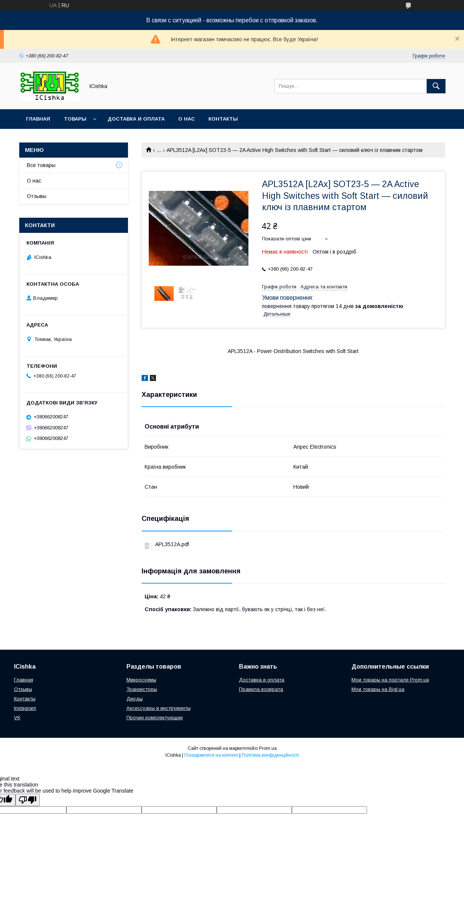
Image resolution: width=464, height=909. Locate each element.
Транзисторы (141, 689)
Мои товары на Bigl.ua (377, 689)
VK (17, 717)
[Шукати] (436, 86)
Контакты (223, 119)
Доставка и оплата (136, 119)
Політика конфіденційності (270, 755)
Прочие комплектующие (154, 717)
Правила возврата (261, 689)
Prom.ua (268, 748)
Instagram (25, 708)
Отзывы (36, 196)
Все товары (41, 165)
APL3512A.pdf (172, 544)
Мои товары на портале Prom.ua (390, 680)
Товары (75, 119)
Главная (38, 119)
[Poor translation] (27, 800)
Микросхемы (141, 680)
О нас (186, 119)
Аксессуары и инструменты (158, 708)
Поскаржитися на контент (211, 755)
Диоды (134, 698)
